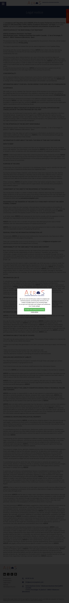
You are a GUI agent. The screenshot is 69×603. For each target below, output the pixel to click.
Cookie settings (34, 312)
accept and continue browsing (34, 309)
